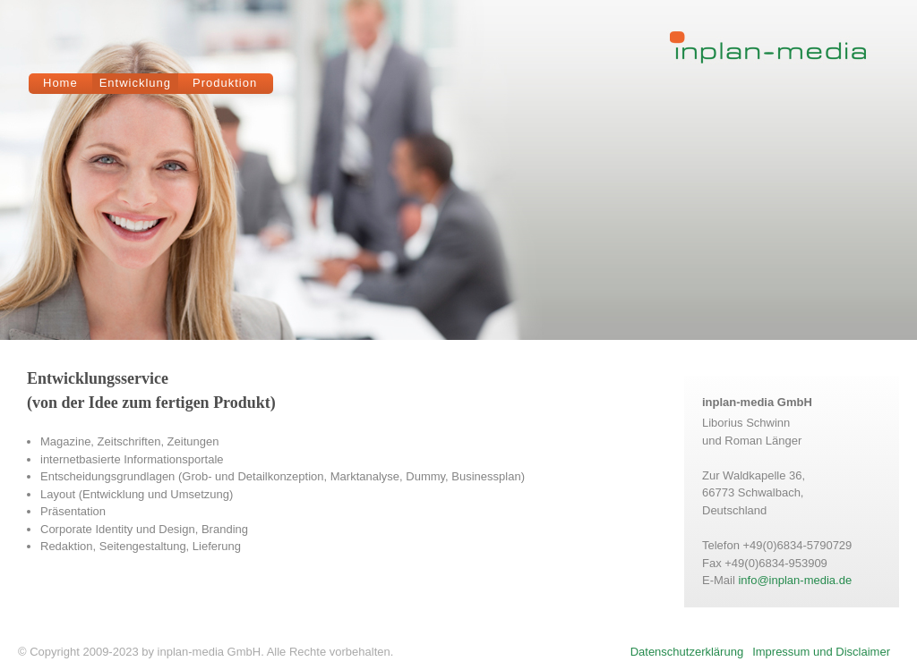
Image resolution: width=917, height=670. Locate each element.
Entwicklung (135, 82)
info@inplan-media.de (795, 580)
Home (60, 82)
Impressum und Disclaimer (821, 651)
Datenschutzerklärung (686, 651)
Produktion (225, 82)
